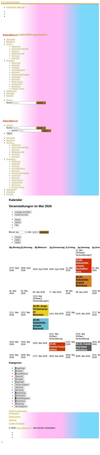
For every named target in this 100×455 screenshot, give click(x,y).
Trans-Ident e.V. (23, 428)
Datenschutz (14, 417)
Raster (23, 212)
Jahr (29, 232)
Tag (16, 225)
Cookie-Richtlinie (17, 423)
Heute (17, 240)
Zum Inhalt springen (10, 2)
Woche (17, 222)
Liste (21, 215)
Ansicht (18, 411)
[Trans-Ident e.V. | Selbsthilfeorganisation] (17, 32)
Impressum (14, 413)
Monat (17, 220)
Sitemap (13, 420)
